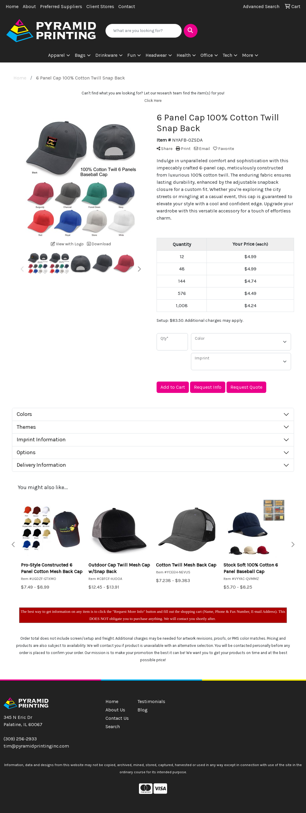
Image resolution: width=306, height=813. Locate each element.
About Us (115, 710)
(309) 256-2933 (20, 739)
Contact (126, 6)
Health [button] (184, 55)
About (29, 6)
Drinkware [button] (106, 55)
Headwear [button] (156, 55)
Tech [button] (227, 55)
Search (112, 726)
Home (12, 6)
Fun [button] (131, 55)
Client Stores (100, 6)
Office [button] (207, 55)
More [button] (247, 55)
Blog (142, 710)
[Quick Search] (143, 31)
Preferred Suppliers (61, 6)
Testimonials (149, 701)
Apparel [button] (56, 55)
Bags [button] (80, 55)
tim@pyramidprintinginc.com (36, 746)
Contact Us (117, 718)
